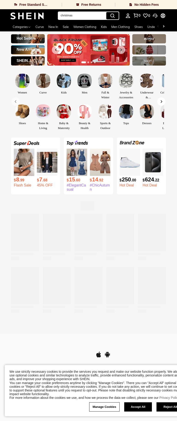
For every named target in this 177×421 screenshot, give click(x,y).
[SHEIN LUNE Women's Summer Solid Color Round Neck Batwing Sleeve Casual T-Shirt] (24, 162)
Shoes (138, 27)
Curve (39, 27)
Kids (104, 27)
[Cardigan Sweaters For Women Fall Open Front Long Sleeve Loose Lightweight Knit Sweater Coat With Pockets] (47, 162)
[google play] (107, 356)
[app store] (98, 356)
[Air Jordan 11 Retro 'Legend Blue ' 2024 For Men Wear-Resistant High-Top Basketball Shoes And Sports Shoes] (130, 162)
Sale (66, 27)
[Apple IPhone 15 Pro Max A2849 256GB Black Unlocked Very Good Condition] (153, 162)
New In (53, 27)
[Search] (112, 15)
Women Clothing (84, 27)
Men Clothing (120, 27)
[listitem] (24, 168)
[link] (146, 15)
